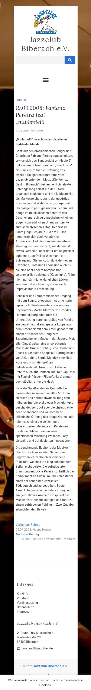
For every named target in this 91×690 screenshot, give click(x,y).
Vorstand (23, 598)
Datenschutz (25, 607)
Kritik (20, 100)
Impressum (24, 611)
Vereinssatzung (27, 602)
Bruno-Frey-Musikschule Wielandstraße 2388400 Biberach (35, 637)
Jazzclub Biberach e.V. (46, 44)
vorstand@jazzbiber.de (35, 648)
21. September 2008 (30, 130)
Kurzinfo (22, 593)
